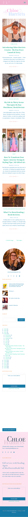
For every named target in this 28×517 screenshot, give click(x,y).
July (6, 339)
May (6, 342)
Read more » (14, 66)
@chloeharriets (9, 429)
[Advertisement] (14, 408)
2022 (5, 330)
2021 (5, 332)
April (6, 344)
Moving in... (12, 291)
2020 (5, 333)
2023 (5, 329)
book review (14, 99)
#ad (14, 154)
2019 (5, 360)
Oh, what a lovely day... (14, 298)
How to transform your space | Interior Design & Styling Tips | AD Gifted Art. (14, 159)
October (7, 336)
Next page (19, 240)
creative (14, 44)
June (6, 341)
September (8, 338)
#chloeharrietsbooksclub (14, 209)
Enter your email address (14, 375)
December (7, 335)
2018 (5, 361)
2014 (5, 367)
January (7, 358)
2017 (5, 363)
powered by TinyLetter (14, 388)
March (6, 355)
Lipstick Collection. (13, 305)
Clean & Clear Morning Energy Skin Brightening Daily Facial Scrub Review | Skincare (16, 285)
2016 (5, 364)
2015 (5, 366)
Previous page (9, 240)
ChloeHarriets (11, 510)
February (7, 357)
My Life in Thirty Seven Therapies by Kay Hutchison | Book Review (13, 105)
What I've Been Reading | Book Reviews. (15, 354)
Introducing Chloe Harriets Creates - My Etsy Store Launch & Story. (14, 50)
